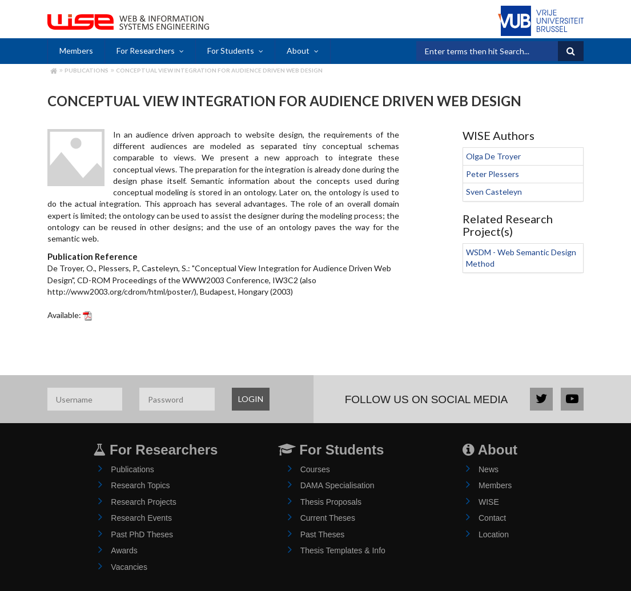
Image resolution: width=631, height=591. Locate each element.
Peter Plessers (492, 174)
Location (494, 534)
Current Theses (327, 517)
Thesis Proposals (330, 501)
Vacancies (129, 567)
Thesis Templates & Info (342, 550)
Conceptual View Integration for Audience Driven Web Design (219, 70)
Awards (124, 550)
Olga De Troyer (493, 156)
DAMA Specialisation (337, 485)
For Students (230, 50)
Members (76, 50)
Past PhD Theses (142, 534)
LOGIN (250, 399)
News (489, 469)
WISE (489, 501)
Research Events (141, 517)
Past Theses (322, 534)
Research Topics (140, 485)
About (298, 50)
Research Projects (143, 501)
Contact (492, 517)
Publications (86, 70)
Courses (315, 469)
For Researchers (145, 50)
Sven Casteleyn (494, 191)
